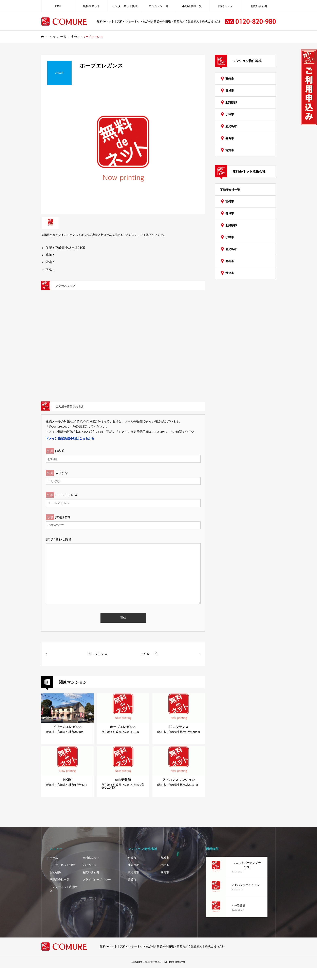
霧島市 (229, 138)
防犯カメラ (225, 6)
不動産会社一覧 (192, 6)
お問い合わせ (258, 6)
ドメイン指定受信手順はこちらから (70, 438)
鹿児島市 (231, 126)
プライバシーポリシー (96, 879)
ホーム (54, 857)
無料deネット (91, 6)
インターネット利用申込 (64, 889)
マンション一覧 (158, 6)
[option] (123, 152)
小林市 (229, 114)
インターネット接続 (125, 6)
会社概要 (55, 872)
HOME (58, 6)
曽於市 (229, 150)
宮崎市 (229, 78)
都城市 (229, 90)
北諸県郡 (231, 102)
